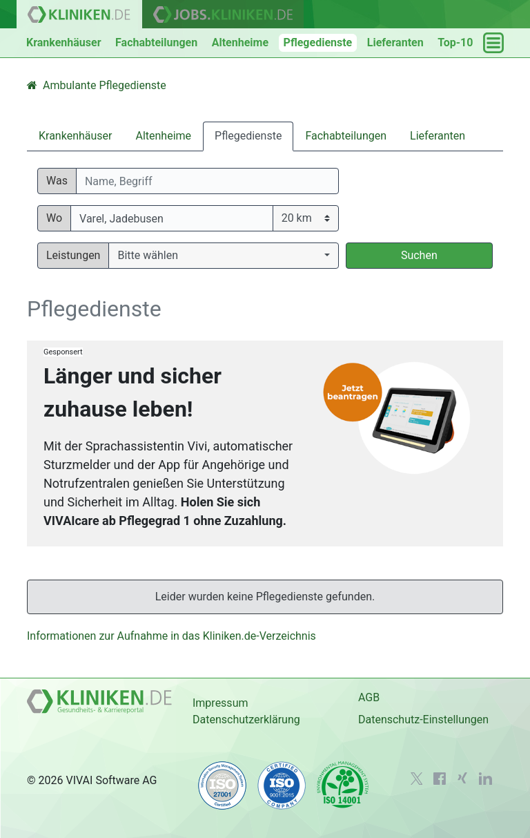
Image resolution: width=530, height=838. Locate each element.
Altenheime (240, 42)
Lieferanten (395, 42)
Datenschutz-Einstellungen (423, 719)
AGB (369, 697)
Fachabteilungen (156, 42)
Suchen (419, 255)
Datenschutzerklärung (246, 719)
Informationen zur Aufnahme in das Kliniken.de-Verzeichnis (171, 635)
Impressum (220, 703)
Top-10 (455, 42)
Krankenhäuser (63, 42)
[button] (223, 255)
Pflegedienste (318, 42)
